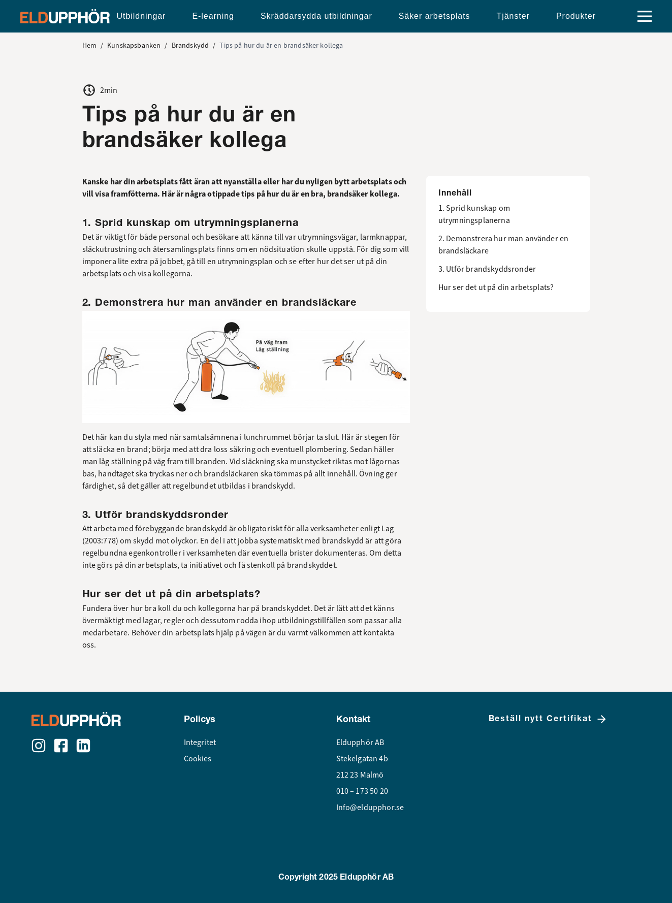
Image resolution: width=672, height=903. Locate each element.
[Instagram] (38, 745)
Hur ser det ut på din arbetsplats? (496, 287)
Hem (89, 45)
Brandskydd (190, 45)
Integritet (200, 742)
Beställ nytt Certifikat (548, 719)
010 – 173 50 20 (362, 791)
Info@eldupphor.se (370, 807)
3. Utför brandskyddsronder (487, 269)
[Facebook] (61, 745)
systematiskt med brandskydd (312, 541)
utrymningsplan (245, 261)
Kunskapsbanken (134, 45)
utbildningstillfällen (311, 621)
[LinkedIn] (83, 745)
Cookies (198, 759)
